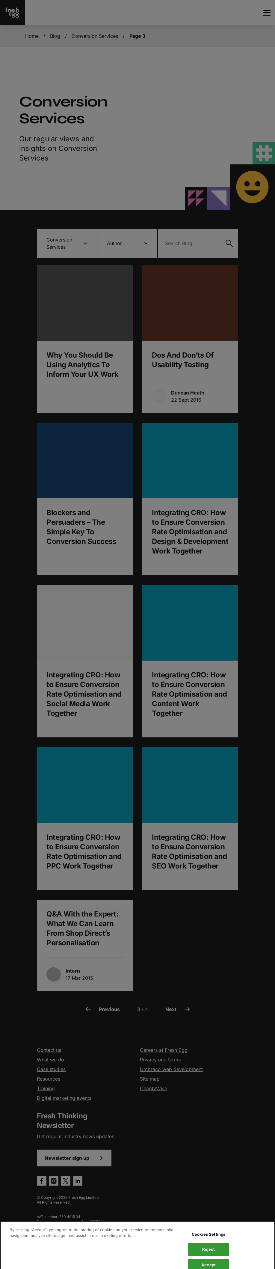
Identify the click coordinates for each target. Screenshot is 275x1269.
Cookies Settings (208, 1255)
